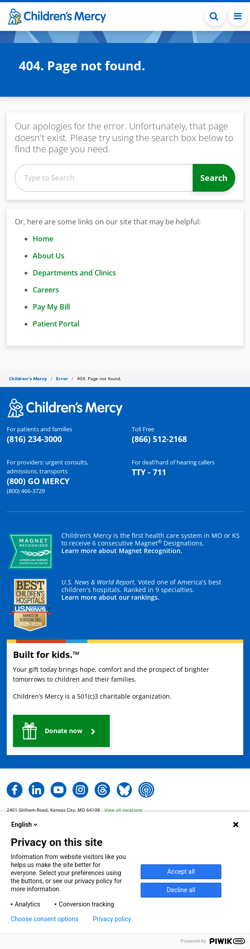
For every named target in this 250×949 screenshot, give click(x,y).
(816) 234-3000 (34, 439)
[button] (61, 731)
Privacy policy (112, 919)
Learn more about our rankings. (110, 597)
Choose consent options (44, 919)
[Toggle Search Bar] (215, 16)
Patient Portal (56, 324)
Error (62, 378)
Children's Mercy (28, 378)
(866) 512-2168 (159, 439)
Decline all (181, 889)
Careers (46, 290)
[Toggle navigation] (237, 16)
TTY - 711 (149, 472)
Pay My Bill (51, 307)
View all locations (123, 810)
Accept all (181, 871)
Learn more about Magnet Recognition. (121, 550)
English (25, 824)
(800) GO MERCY (38, 481)
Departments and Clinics (74, 273)
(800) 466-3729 (26, 491)
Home (43, 239)
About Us (49, 256)
